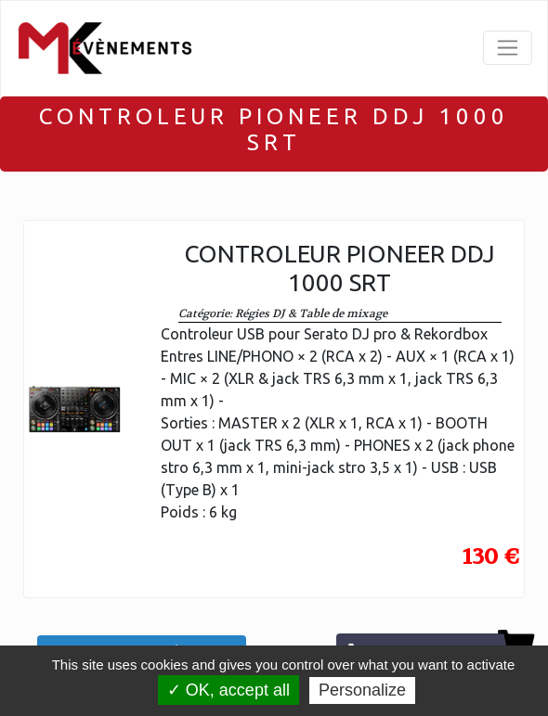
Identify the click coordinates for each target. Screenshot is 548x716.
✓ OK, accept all (228, 690)
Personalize (362, 690)
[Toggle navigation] (507, 48)
